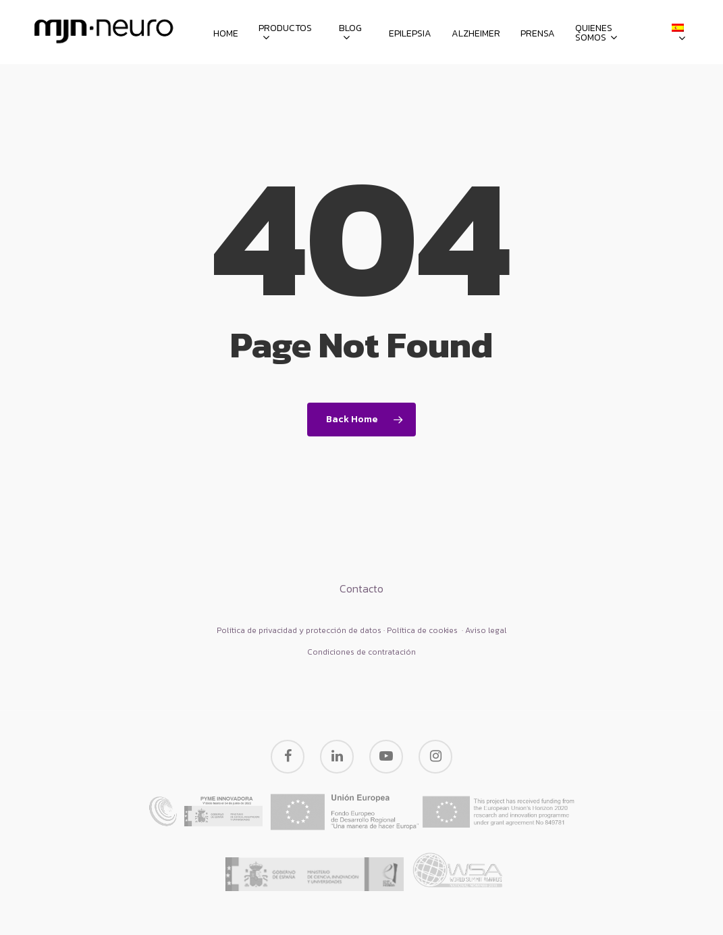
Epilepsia (410, 34)
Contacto (361, 588)
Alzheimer (476, 34)
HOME (225, 34)
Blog (350, 34)
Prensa (537, 34)
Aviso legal (485, 630)
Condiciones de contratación (361, 652)
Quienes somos (596, 34)
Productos (285, 34)
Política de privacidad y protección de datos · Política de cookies (338, 630)
